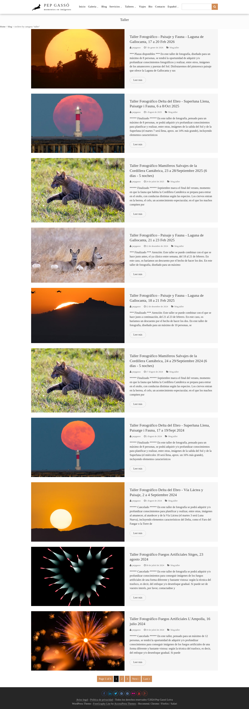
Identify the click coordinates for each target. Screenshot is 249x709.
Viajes (142, 6)
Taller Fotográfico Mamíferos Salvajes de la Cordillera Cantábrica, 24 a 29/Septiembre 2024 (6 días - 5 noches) (168, 361)
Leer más (137, 80)
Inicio (82, 6)
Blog (104, 6)
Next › (135, 678)
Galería (92, 6)
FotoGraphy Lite (101, 703)
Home (3, 26)
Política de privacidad (101, 699)
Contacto (160, 6)
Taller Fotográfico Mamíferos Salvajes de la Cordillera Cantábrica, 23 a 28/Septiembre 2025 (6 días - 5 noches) (168, 170)
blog (10, 26)
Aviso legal (82, 699)
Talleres (129, 6)
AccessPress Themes (125, 703)
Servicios (114, 6)
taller (176, 47)
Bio (151, 6)
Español (172, 6)
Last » (146, 678)
